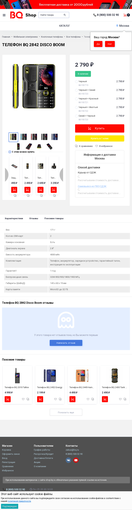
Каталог (64, 25)
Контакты (72, 445)
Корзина (6, 450)
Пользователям (43, 445)
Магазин (7, 445)
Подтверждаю (9, 506)
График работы (42, 450)
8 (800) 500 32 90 (108, 15)
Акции (37, 462)
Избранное (8, 470)
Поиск (65, 15)
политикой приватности (19, 501)
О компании (40, 466)
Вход (4, 458)
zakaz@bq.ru (72, 450)
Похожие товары (54, 218)
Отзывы (33, 218)
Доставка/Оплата (43, 458)
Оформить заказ (11, 454)
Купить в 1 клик (100, 138)
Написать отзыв (66, 343)
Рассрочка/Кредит (44, 454)
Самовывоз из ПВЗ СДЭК (92, 186)
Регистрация (8, 462)
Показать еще (66, 412)
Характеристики (14, 218)
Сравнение (7, 466)
